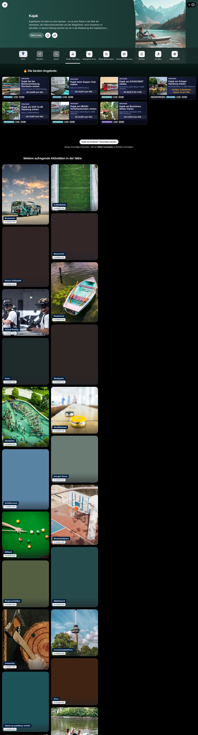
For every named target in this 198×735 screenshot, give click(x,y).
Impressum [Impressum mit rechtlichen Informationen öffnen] (188, 729)
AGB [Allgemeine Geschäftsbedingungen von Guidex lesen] (180, 729)
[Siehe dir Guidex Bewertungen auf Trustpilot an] (89, 697)
